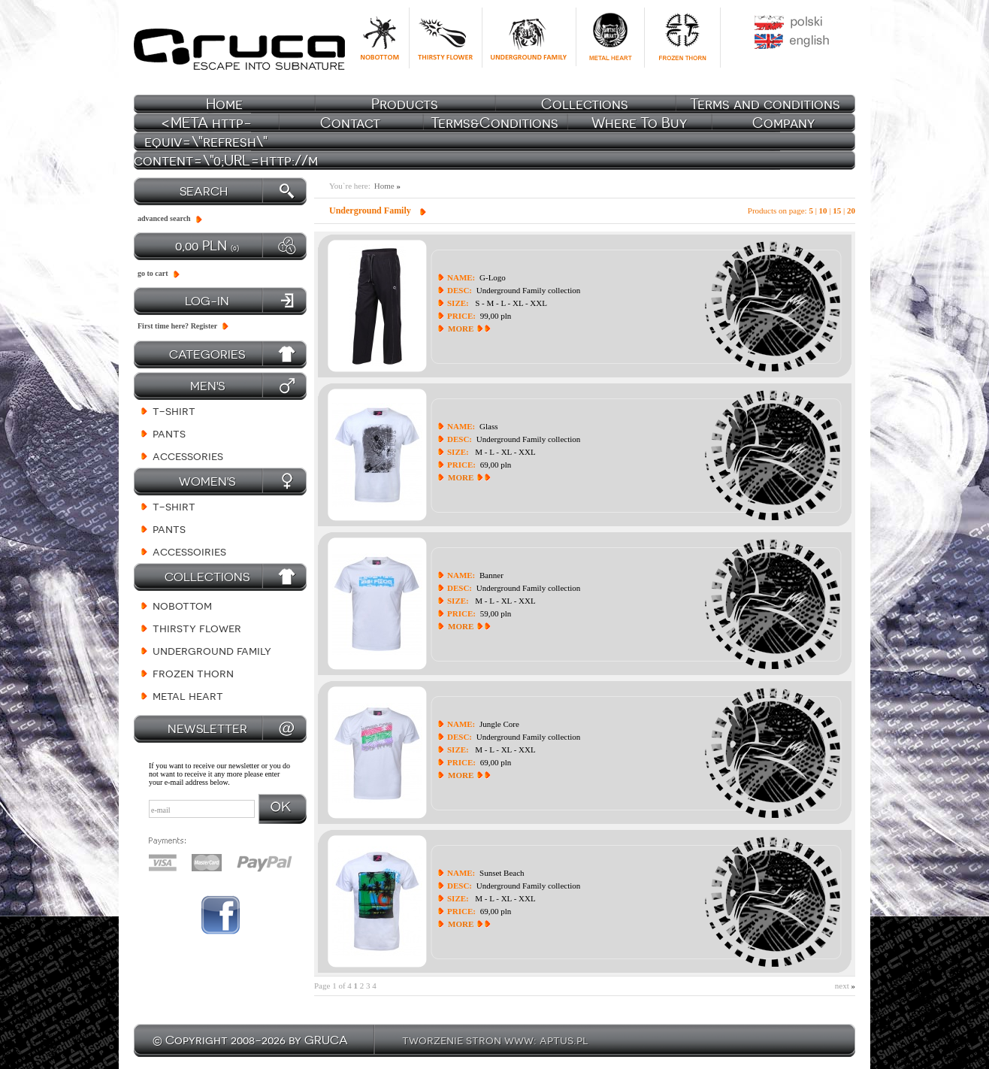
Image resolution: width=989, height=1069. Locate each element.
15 (837, 210)
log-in (207, 301)
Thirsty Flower (197, 628)
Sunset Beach (502, 872)
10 (823, 210)
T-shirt (174, 411)
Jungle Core (499, 723)
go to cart (153, 273)
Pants (169, 433)
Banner (491, 575)
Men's (207, 386)
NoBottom (182, 605)
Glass (488, 426)
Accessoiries (189, 551)
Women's (207, 481)
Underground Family (212, 651)
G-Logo (492, 277)
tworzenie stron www (468, 1040)
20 (851, 210)
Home (387, 185)
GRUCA (326, 1040)
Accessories (188, 456)
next (845, 985)
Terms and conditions (765, 103)
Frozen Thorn (193, 673)
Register (204, 326)
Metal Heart (188, 696)
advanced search (164, 218)
